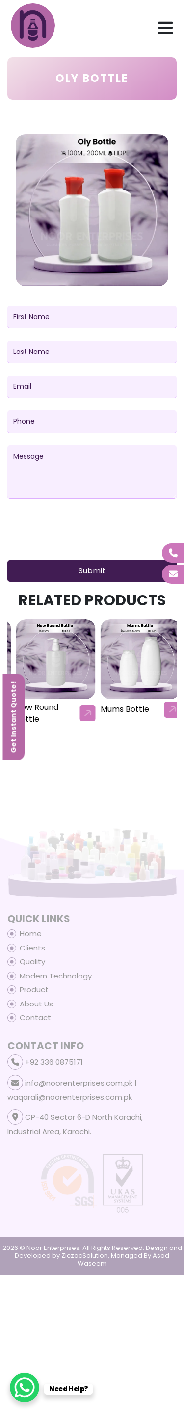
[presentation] (82, 534)
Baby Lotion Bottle (38, 713)
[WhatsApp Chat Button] (24, 1387)
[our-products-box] (56, 659)
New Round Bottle (122, 713)
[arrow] (88, 713)
